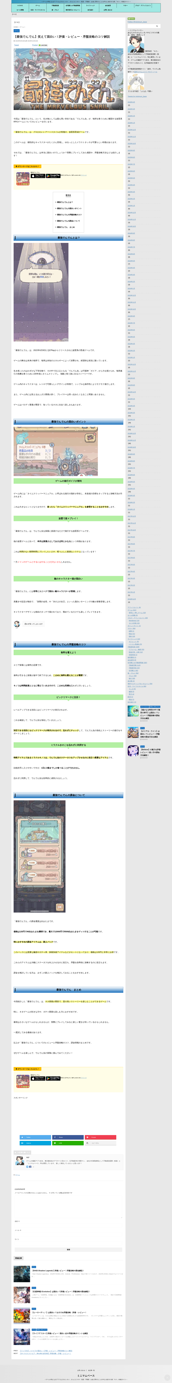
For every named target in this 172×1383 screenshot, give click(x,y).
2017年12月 (132, 516)
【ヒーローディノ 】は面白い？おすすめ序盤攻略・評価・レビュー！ (59, 1313)
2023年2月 (131, 351)
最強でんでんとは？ (65, 202)
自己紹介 (90, 10)
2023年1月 (131, 357)
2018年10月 (132, 447)
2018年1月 (131, 509)
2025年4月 (131, 185)
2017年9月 (131, 537)
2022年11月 (132, 371)
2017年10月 (132, 530)
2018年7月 (131, 468)
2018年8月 (131, 461)
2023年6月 (131, 330)
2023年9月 (131, 316)
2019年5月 (131, 399)
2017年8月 (131, 544)
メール (18, 1230)
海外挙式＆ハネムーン (73, 10)
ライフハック (90, 5)
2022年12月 (132, 364)
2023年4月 (131, 344)
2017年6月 (131, 558)
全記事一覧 (91, 1370)
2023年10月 (132, 309)
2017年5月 (131, 565)
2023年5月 (131, 337)
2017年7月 (131, 551)
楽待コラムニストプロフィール (145, 72)
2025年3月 (131, 192)
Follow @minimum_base (137, 22)
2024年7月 (131, 247)
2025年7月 (131, 164)
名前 (17, 1221)
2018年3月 (131, 496)
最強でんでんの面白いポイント (69, 208)
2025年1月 (131, 206)
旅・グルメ (55, 10)
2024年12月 (132, 213)
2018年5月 (131, 482)
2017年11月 (132, 523)
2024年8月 (131, 240)
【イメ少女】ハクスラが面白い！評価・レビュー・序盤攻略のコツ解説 (46, 1351)
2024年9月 (131, 233)
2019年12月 (132, 392)
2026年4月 (131, 102)
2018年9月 (131, 454)
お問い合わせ (108, 10)
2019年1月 (131, 427)
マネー (125, 5)
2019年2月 (131, 420)
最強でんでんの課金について (68, 221)
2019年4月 (131, 406)
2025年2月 (131, 199)
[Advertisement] (32, 1114)
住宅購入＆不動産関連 (73, 5)
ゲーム (38, 5)
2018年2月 (131, 502)
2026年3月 (131, 109)
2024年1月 (131, 288)
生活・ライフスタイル (38, 10)
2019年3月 (131, 413)
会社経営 (108, 5)
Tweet (16, 45)
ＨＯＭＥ (20, 5)
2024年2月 (131, 282)
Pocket (35, 45)
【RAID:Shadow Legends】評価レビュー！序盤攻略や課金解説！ (58, 1271)
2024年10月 (132, 226)
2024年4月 (131, 268)
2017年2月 (131, 585)
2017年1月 (131, 592)
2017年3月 (131, 578)
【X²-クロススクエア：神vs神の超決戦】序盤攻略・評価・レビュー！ (45, 1354)
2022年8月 (131, 385)
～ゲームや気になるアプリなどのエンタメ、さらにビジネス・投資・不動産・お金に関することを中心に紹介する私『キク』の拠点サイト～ (86, 1379)
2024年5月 (131, 261)
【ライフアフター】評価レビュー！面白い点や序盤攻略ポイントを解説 (60, 1333)
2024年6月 (131, 254)
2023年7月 (131, 323)
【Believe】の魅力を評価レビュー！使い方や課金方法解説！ (150, 752)
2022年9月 (131, 378)
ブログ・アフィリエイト (143, 5)
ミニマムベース (86, 1375)
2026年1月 (131, 123)
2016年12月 (132, 599)
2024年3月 (131, 275)
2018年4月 (131, 489)
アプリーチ (84, 175)
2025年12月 (132, 130)
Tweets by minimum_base (137, 96)
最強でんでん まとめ (66, 227)
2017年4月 (131, 571)
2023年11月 (132, 302)
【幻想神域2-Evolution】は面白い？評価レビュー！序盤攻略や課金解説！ (61, 1292)
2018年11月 (132, 440)
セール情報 (20, 10)
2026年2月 (131, 116)
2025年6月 (131, 171)
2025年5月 (131, 178)
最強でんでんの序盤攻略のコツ (69, 215)
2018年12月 (132, 433)
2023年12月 (132, 295)
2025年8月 (131, 157)
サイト (17, 1239)
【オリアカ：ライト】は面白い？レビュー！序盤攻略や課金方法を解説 (150, 734)
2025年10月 (132, 144)
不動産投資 (55, 5)
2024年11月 (132, 219)
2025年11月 (132, 137)
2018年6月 (131, 475)
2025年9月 (131, 150)
